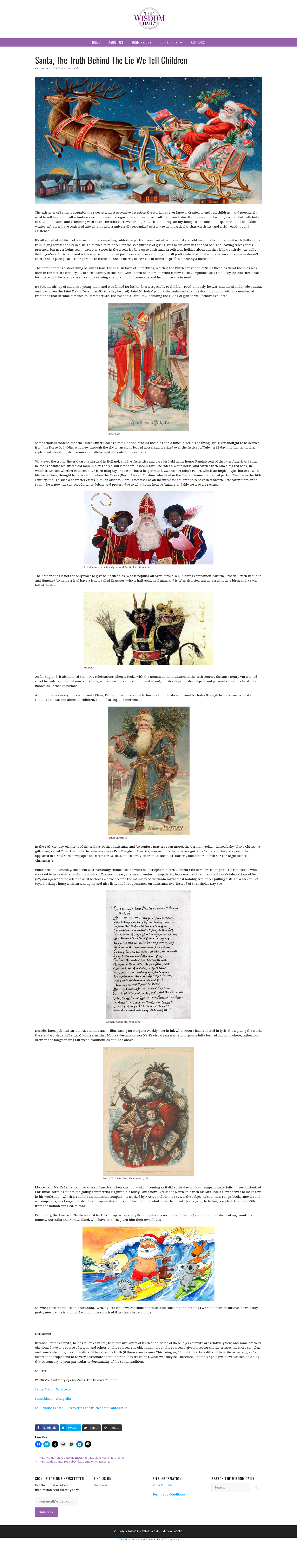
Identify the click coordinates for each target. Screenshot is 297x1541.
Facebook (101, 1485)
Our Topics (173, 42)
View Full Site (163, 1485)
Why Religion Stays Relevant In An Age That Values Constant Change (81, 1457)
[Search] (256, 1487)
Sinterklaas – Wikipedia (53, 1398)
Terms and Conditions (169, 1494)
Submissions (141, 42)
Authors (198, 42)
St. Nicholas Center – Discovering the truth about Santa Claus (81, 1408)
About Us (115, 42)
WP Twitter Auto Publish (132, 1539)
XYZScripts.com (170, 1539)
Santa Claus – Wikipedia (53, 1389)
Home (96, 42)
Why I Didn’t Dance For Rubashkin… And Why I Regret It (74, 1461)
